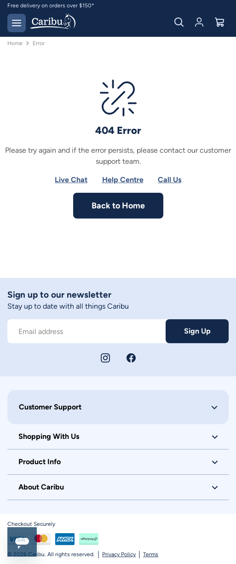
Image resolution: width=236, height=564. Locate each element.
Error (39, 43)
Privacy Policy (119, 554)
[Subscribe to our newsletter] (86, 331)
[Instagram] (105, 358)
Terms (150, 554)
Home (15, 43)
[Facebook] (131, 358)
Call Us (169, 179)
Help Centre (123, 179)
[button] (118, 407)
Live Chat (71, 179)
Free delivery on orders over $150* (50, 5)
